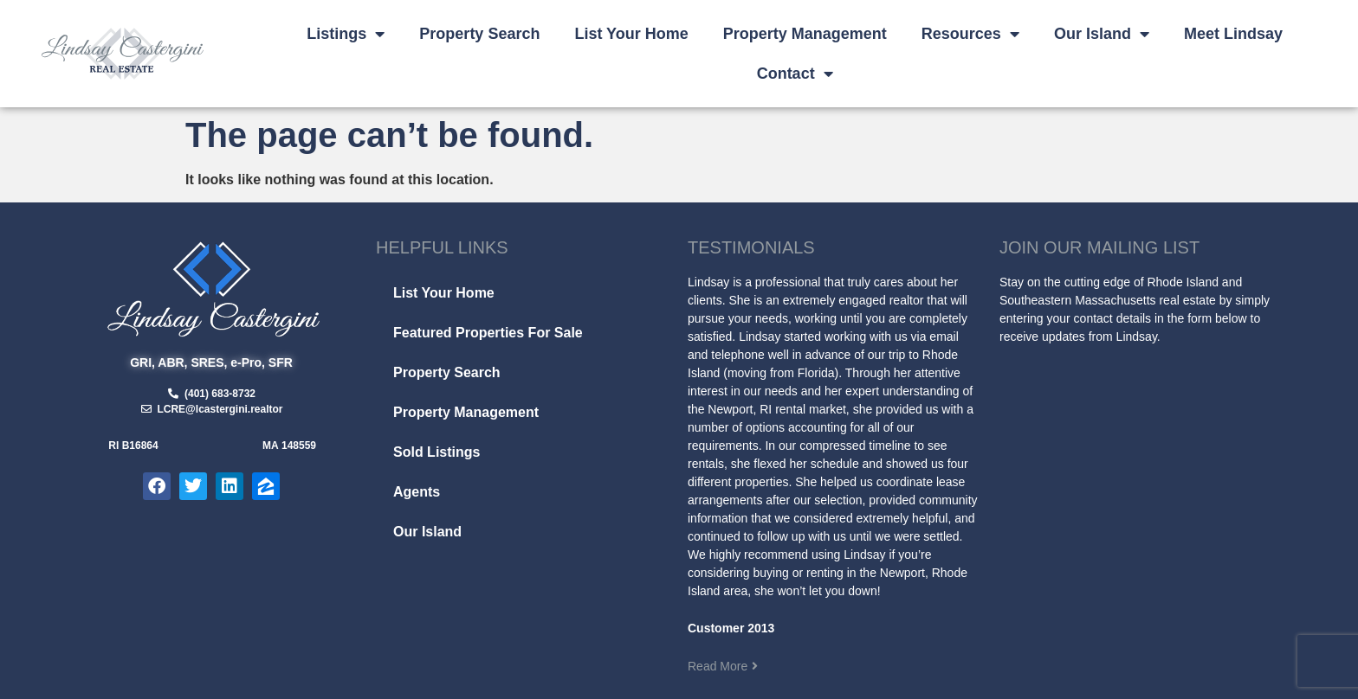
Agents (416, 491)
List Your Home (631, 33)
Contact (795, 73)
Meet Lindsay (1233, 33)
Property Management (805, 33)
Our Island (1101, 33)
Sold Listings (436, 452)
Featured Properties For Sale (488, 332)
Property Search (479, 33)
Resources (970, 33)
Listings (346, 33)
